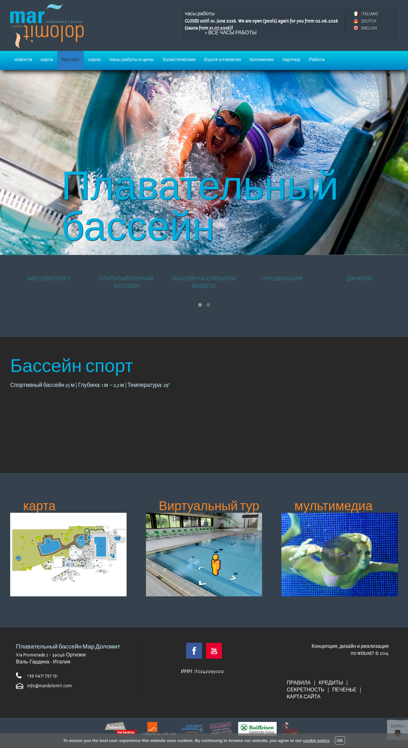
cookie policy (316, 740)
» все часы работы (231, 33)
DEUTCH (368, 21)
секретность (305, 690)
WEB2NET (365, 653)
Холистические (179, 59)
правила (299, 683)
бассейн (70, 59)
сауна (94, 59)
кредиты (331, 683)
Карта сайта (304, 697)
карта (47, 59)
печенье (344, 690)
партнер (291, 59)
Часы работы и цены (131, 59)
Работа (317, 59)
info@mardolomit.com (49, 686)
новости (23, 59)
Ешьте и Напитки (222, 59)
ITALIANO (369, 14)
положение (261, 59)
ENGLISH (369, 28)
